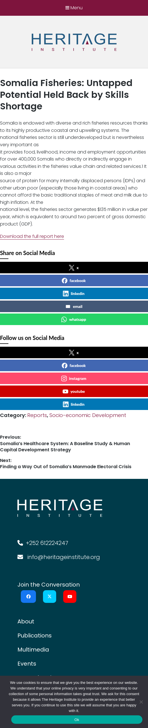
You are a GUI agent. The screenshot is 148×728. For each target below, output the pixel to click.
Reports (37, 415)
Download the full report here (32, 236)
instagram (73, 378)
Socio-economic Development (87, 415)
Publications (34, 635)
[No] (141, 702)
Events (26, 664)
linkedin (74, 293)
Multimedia (33, 649)
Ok (76, 720)
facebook (74, 280)
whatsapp (73, 319)
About (25, 621)
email (73, 306)
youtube (74, 391)
